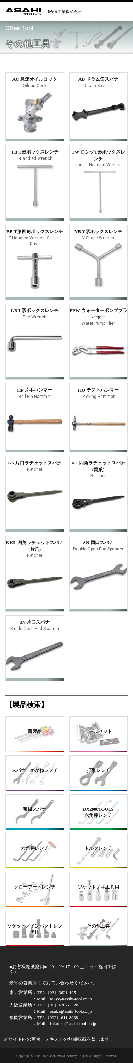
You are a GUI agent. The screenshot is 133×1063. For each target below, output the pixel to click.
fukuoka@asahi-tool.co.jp (73, 1023)
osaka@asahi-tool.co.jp (71, 1011)
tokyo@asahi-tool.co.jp (71, 998)
